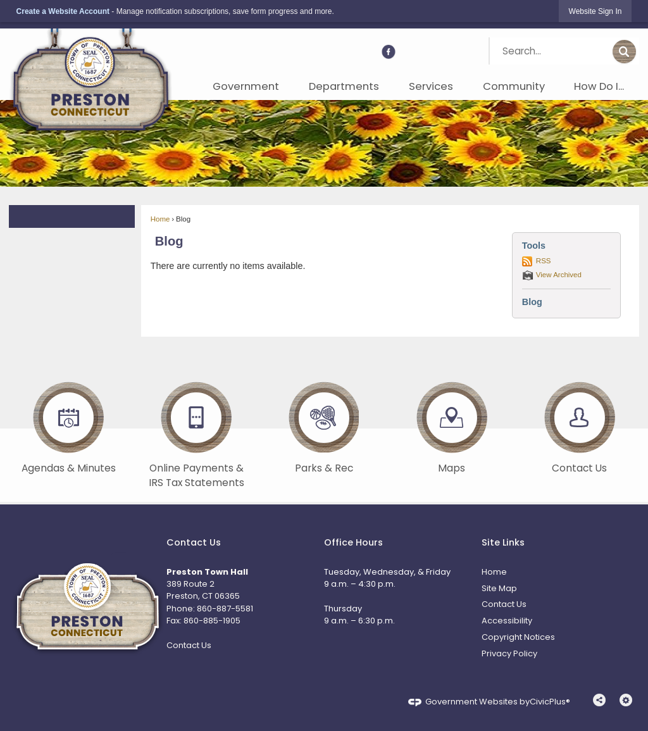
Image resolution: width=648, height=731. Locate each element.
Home (160, 219)
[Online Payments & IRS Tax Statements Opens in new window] (196, 432)
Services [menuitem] (431, 86)
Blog (169, 241)
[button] (624, 52)
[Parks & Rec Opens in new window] (324, 425)
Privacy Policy (509, 653)
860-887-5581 (225, 609)
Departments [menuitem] (344, 86)
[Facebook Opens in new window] (389, 52)
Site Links (503, 542)
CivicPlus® (550, 702)
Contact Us (188, 645)
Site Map (499, 588)
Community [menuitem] (514, 86)
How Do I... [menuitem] (599, 86)
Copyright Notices (518, 637)
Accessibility (507, 621)
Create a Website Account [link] (62, 11)
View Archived (559, 274)
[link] (595, 11)
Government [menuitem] (246, 86)
